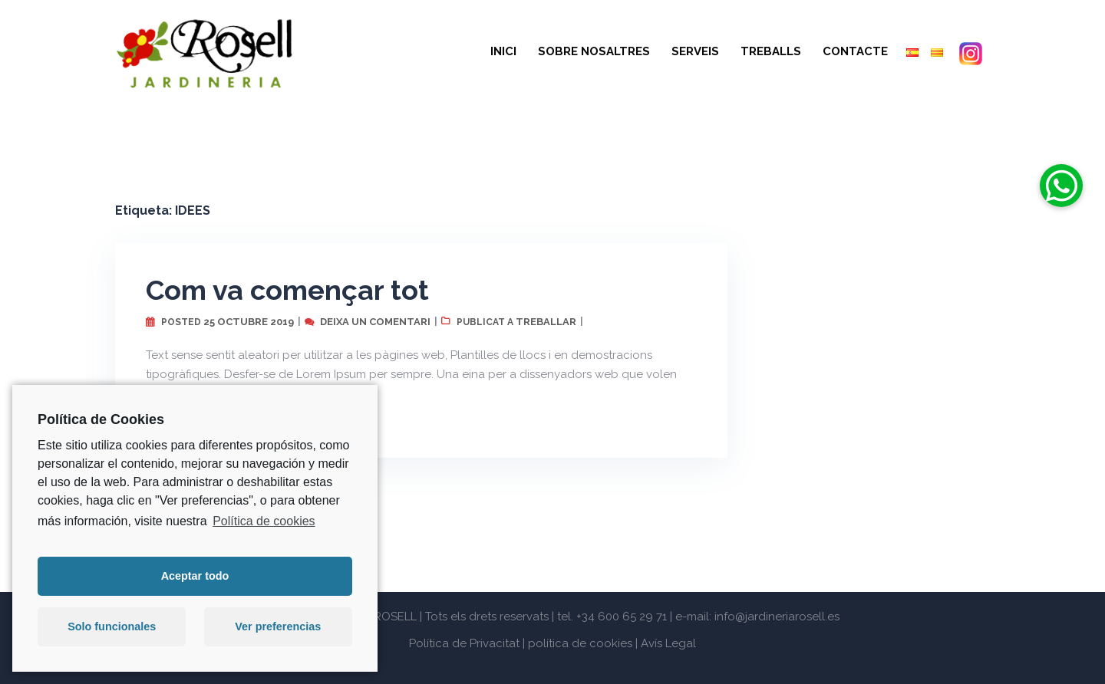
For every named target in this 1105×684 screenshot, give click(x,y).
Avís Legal (668, 643)
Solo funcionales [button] (112, 626)
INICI (503, 51)
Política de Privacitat (464, 643)
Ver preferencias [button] (278, 626)
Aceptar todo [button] (195, 576)
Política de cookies (264, 521)
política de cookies (580, 643)
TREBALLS (771, 51)
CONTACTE (855, 51)
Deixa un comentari (375, 321)
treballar (546, 321)
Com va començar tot (287, 290)
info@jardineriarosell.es (776, 616)
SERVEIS (695, 51)
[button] (1061, 185)
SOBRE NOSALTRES (594, 51)
